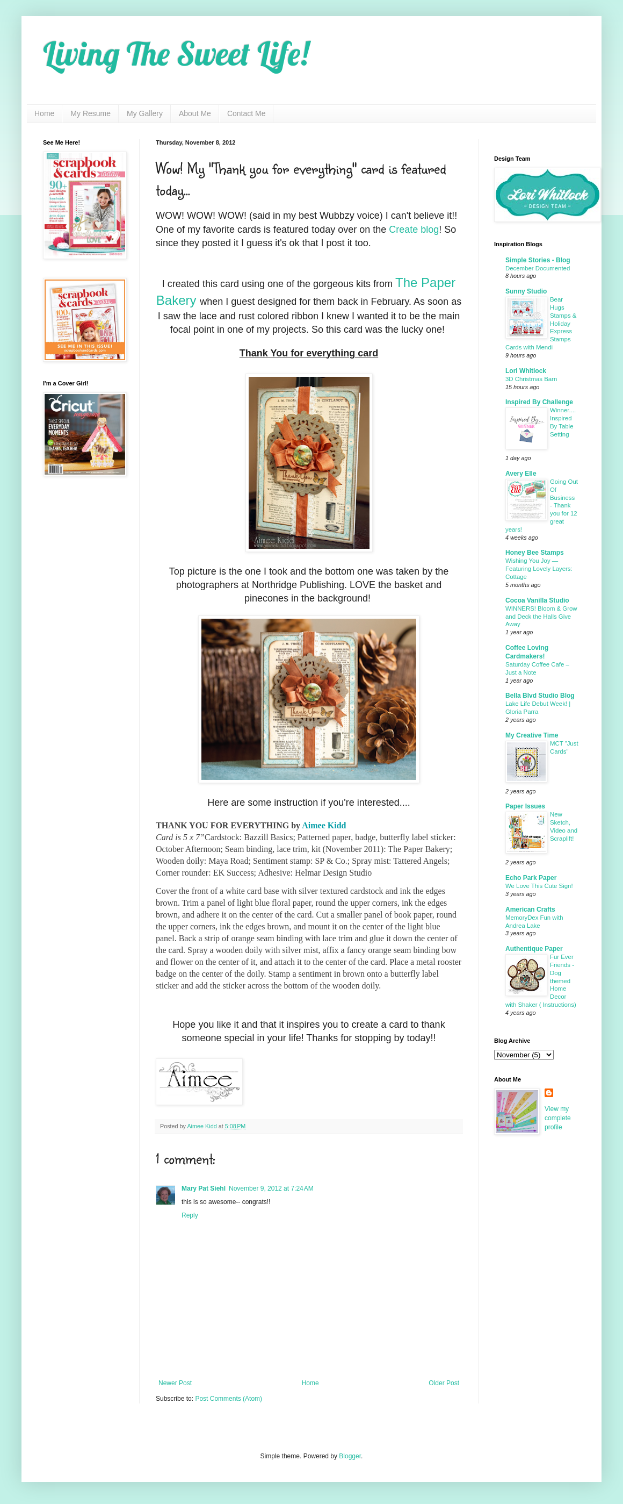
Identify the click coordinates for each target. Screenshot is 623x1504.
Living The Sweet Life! (176, 53)
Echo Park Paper (530, 878)
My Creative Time (532, 735)
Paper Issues (525, 806)
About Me (195, 113)
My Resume (90, 113)
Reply (190, 1215)
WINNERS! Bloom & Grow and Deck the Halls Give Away (541, 616)
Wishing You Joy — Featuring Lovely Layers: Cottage (539, 568)
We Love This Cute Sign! (539, 886)
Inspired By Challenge (539, 402)
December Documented (537, 268)
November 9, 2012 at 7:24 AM (271, 1188)
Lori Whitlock (525, 371)
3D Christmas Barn (531, 379)
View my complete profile (558, 1118)
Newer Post (175, 1383)
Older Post (444, 1383)
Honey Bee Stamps (534, 552)
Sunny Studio (526, 291)
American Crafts (530, 909)
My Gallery (145, 113)
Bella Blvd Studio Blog (540, 695)
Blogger (350, 1456)
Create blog (414, 229)
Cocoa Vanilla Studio (537, 600)
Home (44, 113)
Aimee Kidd (324, 825)
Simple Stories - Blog (537, 260)
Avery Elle (521, 473)
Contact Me (246, 113)
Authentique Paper (534, 948)
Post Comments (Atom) (228, 1398)
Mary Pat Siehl (204, 1188)
